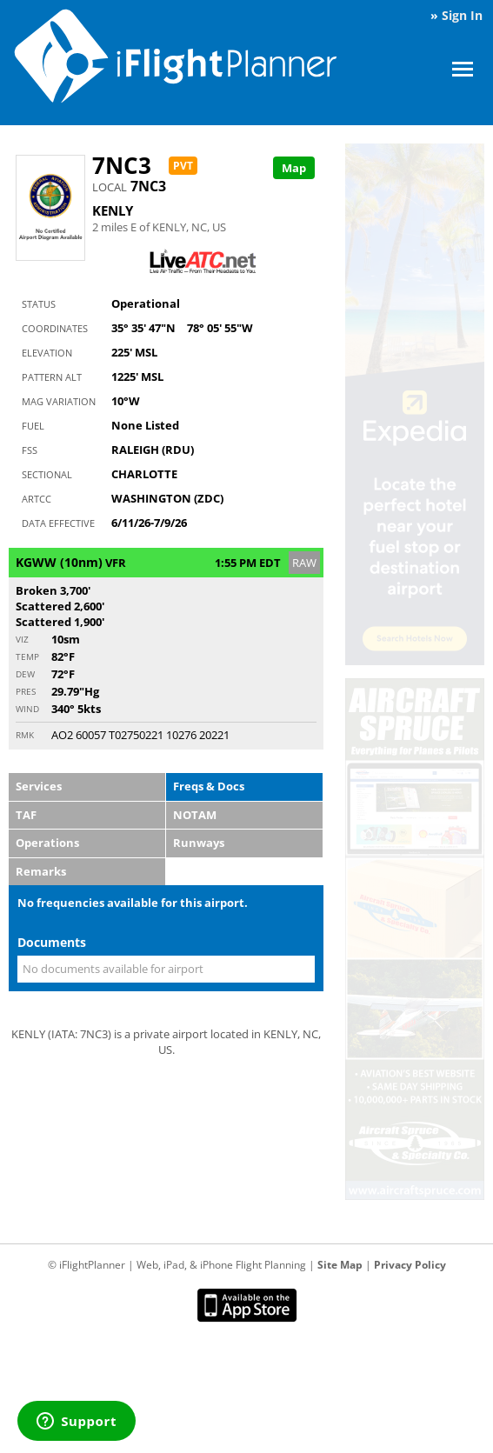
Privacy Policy (410, 1264)
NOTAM (195, 815)
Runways (198, 842)
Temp (27, 656)
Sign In (462, 15)
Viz (22, 639)
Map (294, 168)
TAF (26, 815)
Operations (47, 842)
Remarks (41, 871)
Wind (27, 709)
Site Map (340, 1264)
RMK (25, 735)
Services (39, 786)
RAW (304, 562)
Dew (25, 674)
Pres (26, 691)
